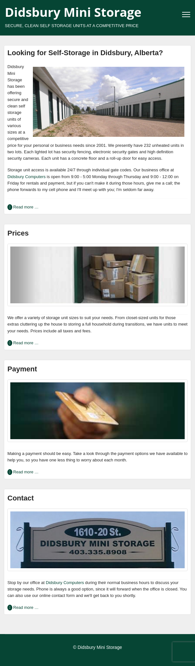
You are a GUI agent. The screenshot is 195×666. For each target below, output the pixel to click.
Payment (22, 369)
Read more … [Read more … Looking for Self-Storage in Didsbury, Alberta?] (25, 207)
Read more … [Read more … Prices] (25, 343)
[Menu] (186, 14)
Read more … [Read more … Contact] (25, 607)
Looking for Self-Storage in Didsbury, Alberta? (85, 53)
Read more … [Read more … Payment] (25, 472)
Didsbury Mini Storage (73, 12)
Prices (18, 233)
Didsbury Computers (26, 176)
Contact (20, 498)
